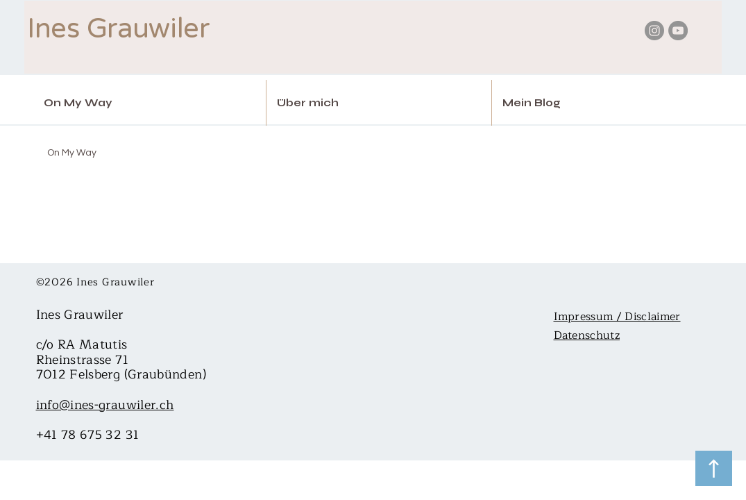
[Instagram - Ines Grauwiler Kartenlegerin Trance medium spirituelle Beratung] (654, 30)
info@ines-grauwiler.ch (105, 404)
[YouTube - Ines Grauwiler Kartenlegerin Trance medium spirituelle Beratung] (678, 30)
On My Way (71, 153)
